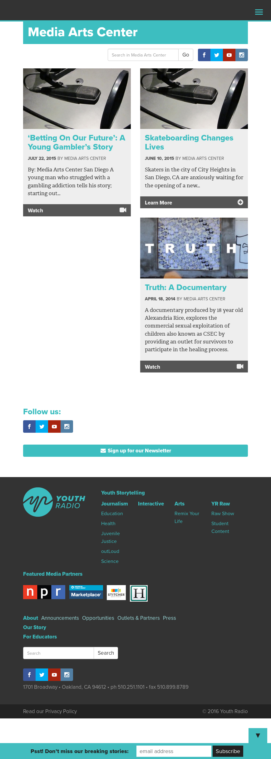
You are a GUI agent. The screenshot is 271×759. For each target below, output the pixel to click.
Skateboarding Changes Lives (189, 142)
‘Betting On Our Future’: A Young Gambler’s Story (76, 142)
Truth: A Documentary (186, 287)
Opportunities (98, 618)
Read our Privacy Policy (50, 711)
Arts (180, 503)
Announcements (60, 618)
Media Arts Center (85, 158)
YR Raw (220, 503)
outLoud (110, 551)
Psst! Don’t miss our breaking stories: (80, 751)
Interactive (151, 503)
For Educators (40, 636)
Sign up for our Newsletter (135, 450)
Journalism (114, 503)
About (30, 618)
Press (169, 618)
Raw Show (222, 513)
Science (110, 561)
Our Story (34, 627)
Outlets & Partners (138, 618)
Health (108, 523)
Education (112, 513)
